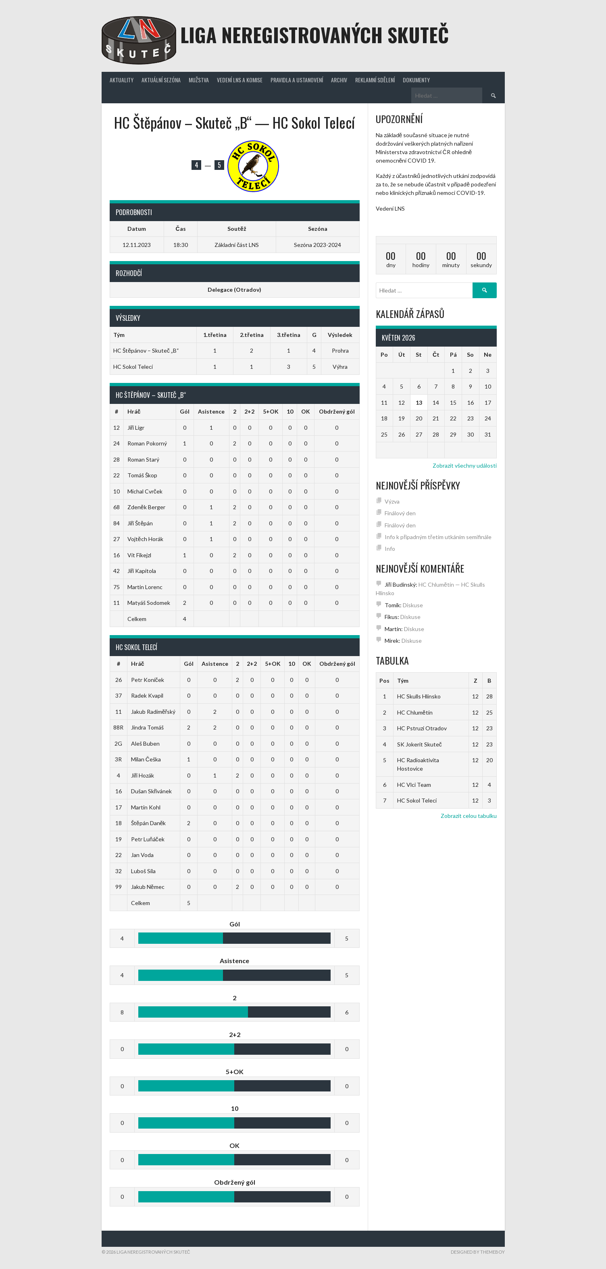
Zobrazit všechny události (465, 465)
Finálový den (400, 513)
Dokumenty (416, 79)
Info (390, 548)
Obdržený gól (337, 411)
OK (305, 411)
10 (290, 411)
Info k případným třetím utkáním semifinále (438, 536)
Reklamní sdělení (375, 79)
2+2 (249, 411)
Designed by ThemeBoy (478, 1251)
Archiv (339, 79)
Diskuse (413, 605)
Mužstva (199, 79)
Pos (384, 680)
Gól (185, 411)
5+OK (271, 411)
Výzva (392, 501)
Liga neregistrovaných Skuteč (314, 34)
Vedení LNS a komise (239, 79)
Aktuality (121, 79)
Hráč (134, 411)
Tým (402, 680)
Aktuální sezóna (161, 79)
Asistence (211, 411)
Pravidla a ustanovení (297, 79)
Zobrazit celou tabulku (469, 815)
